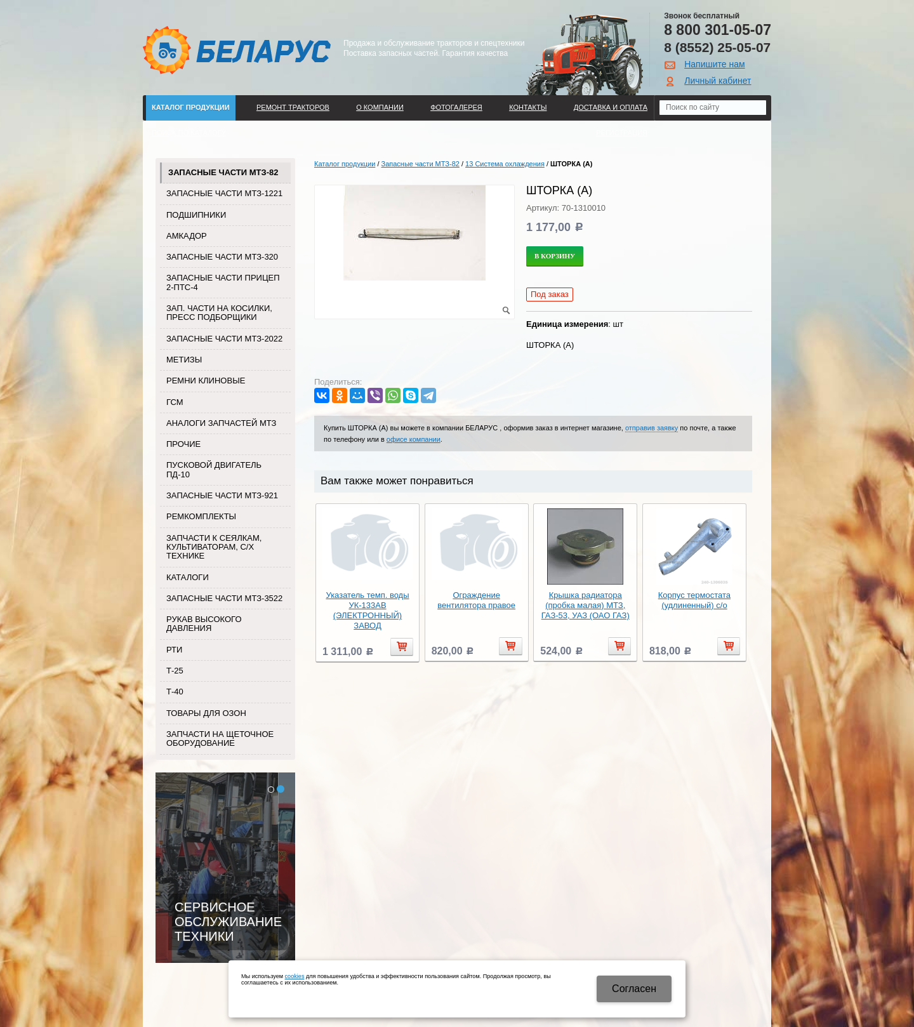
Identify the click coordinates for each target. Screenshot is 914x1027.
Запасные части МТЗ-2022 (224, 338)
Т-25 (174, 670)
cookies (295, 976)
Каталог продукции (191, 107)
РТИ (174, 649)
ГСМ (174, 402)
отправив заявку (651, 428)
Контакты (527, 107)
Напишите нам (714, 64)
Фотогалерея (456, 107)
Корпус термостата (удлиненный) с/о (694, 600)
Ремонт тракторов (292, 107)
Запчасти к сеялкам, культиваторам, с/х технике (214, 547)
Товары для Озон (206, 713)
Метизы (184, 359)
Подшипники (196, 215)
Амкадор (186, 236)
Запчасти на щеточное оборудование (220, 738)
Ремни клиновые (205, 380)
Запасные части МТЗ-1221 (224, 193)
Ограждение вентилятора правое (476, 600)
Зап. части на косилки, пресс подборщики (219, 312)
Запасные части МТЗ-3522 (224, 598)
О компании (380, 107)
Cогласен (634, 988)
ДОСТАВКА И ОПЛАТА (610, 107)
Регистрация (621, 132)
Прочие (183, 444)
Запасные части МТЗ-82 (223, 172)
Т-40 (174, 691)
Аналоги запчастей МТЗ (221, 423)
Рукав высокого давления (204, 623)
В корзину (554, 256)
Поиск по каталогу (189, 132)
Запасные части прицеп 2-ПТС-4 (223, 282)
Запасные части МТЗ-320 (222, 257)
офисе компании (413, 439)
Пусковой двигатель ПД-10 (214, 469)
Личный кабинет (717, 81)
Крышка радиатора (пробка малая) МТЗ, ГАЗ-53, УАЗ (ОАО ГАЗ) (585, 605)
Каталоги (187, 577)
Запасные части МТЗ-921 (222, 495)
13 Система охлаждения (505, 164)
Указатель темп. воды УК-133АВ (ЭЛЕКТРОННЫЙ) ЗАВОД (367, 610)
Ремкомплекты (201, 516)
